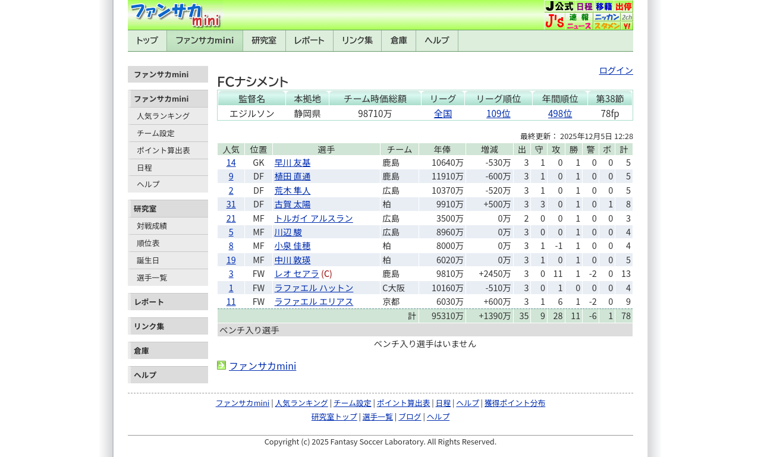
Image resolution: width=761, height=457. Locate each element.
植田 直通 (293, 175)
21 (231, 218)
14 (231, 162)
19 (231, 259)
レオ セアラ (297, 273)
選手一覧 (152, 277)
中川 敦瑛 (293, 259)
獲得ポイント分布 (515, 402)
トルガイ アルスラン (314, 218)
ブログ (409, 416)
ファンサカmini (205, 40)
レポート (309, 40)
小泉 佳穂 (293, 245)
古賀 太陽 (293, 203)
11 (231, 301)
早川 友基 (293, 162)
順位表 (148, 242)
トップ (147, 40)
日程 (144, 167)
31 (231, 203)
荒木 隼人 (293, 190)
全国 (443, 112)
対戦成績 (152, 225)
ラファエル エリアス (314, 301)
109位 (498, 112)
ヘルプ (437, 40)
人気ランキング (163, 115)
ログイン (616, 70)
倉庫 (399, 40)
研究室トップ (334, 416)
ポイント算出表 (163, 150)
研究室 (263, 40)
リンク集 (357, 40)
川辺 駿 (288, 231)
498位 (560, 112)
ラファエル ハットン (314, 287)
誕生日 (148, 260)
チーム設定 (156, 132)
